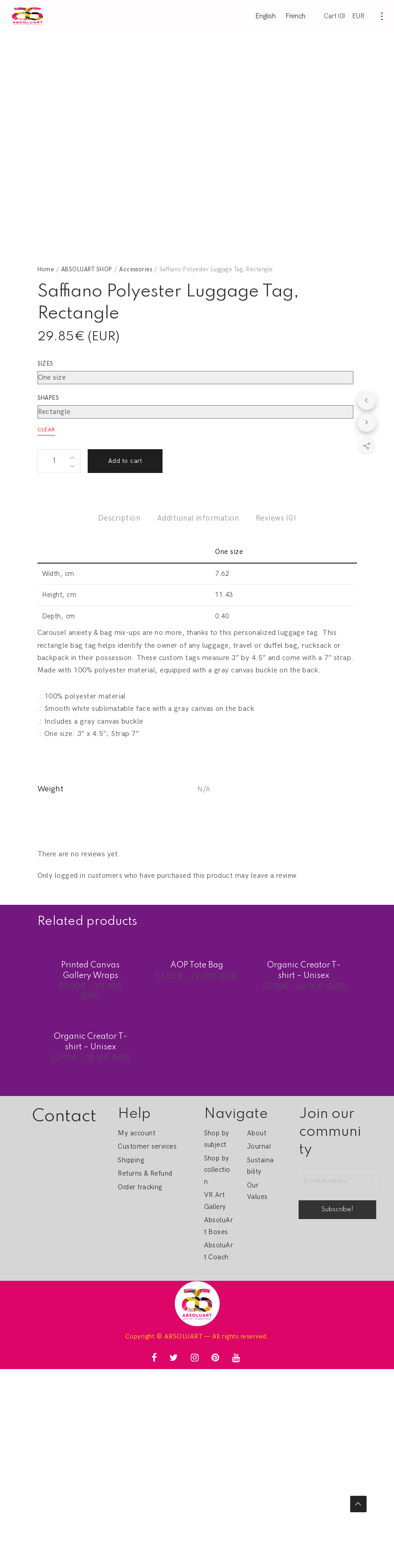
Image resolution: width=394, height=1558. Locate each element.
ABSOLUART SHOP (86, 269)
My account (136, 1133)
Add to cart (125, 461)
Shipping (131, 1160)
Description (119, 518)
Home (45, 269)
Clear (46, 429)
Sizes (45, 363)
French (295, 16)
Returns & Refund (145, 1173)
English (265, 16)
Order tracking (140, 1187)
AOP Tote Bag (196, 965)
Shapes (48, 398)
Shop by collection (217, 1170)
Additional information (198, 518)
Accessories (135, 269)
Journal (259, 1146)
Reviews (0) (276, 518)
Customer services (147, 1146)
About (256, 1133)
